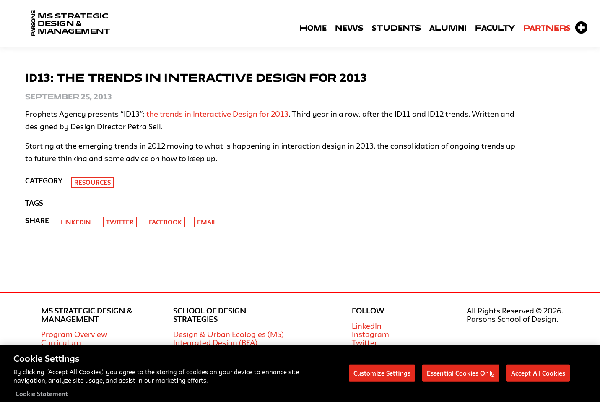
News (349, 27)
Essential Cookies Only (461, 376)
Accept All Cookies (538, 376)
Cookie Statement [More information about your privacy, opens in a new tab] (42, 397)
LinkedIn (367, 325)
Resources (92, 182)
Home (313, 27)
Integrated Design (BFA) (215, 342)
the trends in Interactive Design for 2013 (217, 114)
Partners (547, 27)
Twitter (120, 222)
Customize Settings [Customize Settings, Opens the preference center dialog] (381, 376)
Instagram (370, 334)
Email (206, 222)
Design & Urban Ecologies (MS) (228, 334)
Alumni (448, 27)
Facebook (165, 222)
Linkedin (76, 222)
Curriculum (61, 342)
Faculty (495, 27)
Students (396, 27)
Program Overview (74, 334)
